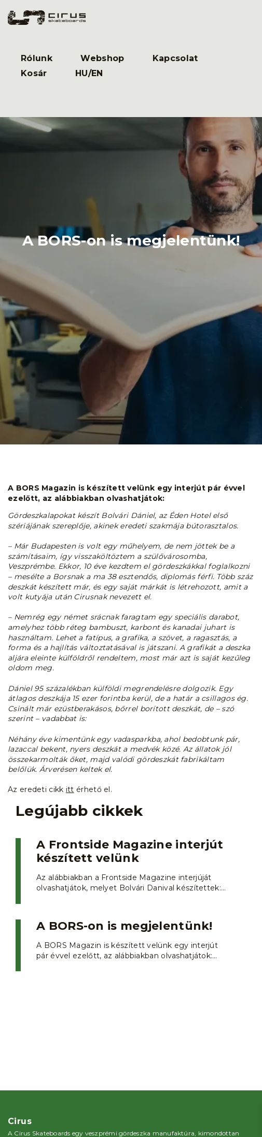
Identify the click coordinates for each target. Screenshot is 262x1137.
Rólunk (36, 58)
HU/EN (89, 73)
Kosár (34, 73)
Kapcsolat (175, 58)
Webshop (102, 58)
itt (70, 789)
